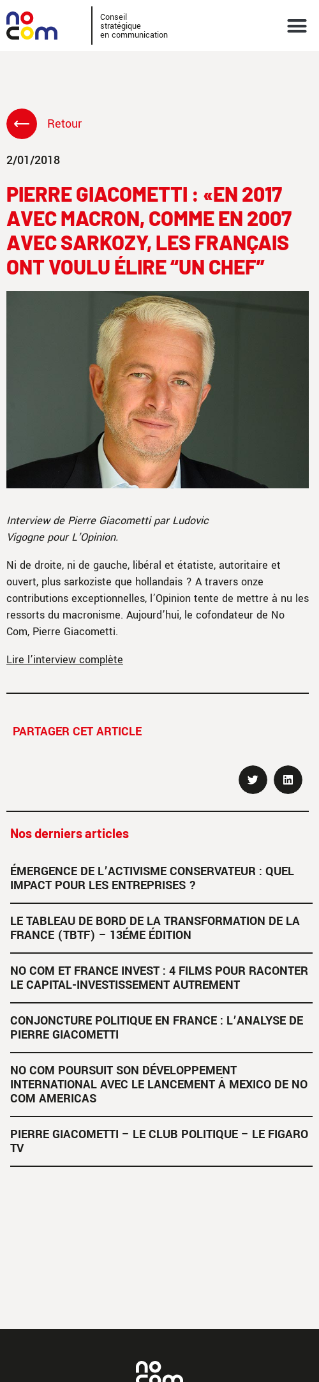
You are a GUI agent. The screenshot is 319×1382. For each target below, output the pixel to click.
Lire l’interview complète (64, 659)
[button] (297, 25)
